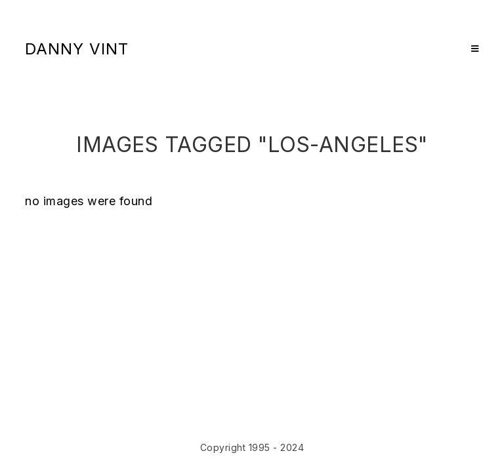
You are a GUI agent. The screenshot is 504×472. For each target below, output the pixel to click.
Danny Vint (77, 48)
